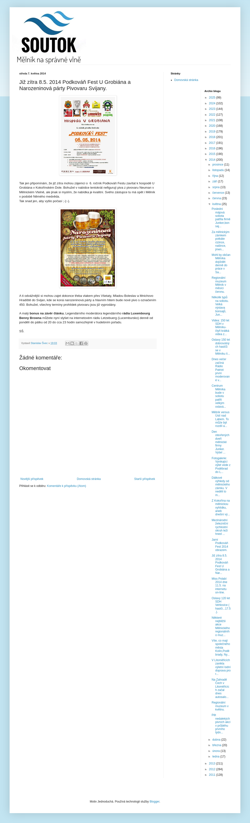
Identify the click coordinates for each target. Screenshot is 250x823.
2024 (212, 103)
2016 (212, 148)
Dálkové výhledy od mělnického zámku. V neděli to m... (221, 486)
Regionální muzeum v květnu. (220, 706)
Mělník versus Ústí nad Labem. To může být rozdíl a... (220, 419)
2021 (212, 120)
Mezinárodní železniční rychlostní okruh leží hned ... (220, 527)
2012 (212, 769)
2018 (212, 137)
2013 (212, 763)
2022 (212, 114)
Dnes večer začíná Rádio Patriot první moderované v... (221, 370)
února (216, 751)
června (217, 198)
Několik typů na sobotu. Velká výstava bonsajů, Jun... (220, 306)
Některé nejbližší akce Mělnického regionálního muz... (221, 626)
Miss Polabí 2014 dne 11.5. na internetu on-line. (219, 585)
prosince (218, 164)
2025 (212, 97)
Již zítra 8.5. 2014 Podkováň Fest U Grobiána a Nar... (220, 564)
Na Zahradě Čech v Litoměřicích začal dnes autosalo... (220, 688)
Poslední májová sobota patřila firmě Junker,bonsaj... (221, 217)
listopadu (218, 170)
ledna (216, 756)
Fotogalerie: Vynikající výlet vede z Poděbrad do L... (221, 465)
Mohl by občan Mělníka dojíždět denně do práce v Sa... (221, 263)
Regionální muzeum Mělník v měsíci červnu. (219, 284)
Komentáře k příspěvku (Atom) (66, 486)
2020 (212, 125)
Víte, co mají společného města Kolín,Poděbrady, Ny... (221, 647)
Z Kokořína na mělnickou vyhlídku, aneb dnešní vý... (221, 507)
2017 (212, 143)
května (217, 204)
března (217, 745)
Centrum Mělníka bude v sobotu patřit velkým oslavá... (219, 396)
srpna (216, 187)
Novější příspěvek (31, 479)
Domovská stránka (89, 479)
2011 (212, 775)
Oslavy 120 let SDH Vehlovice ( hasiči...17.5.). (221, 605)
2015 (212, 154)
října (215, 176)
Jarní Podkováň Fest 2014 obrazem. (220, 545)
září (215, 181)
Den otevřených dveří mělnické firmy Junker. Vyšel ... (220, 442)
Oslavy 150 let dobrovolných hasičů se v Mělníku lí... (221, 346)
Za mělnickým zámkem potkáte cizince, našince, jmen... (220, 240)
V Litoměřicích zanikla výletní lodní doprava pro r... (221, 667)
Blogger (154, 801)
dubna (216, 739)
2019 (212, 131)
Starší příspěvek (144, 479)
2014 (212, 159)
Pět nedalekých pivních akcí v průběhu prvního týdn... (221, 723)
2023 (212, 109)
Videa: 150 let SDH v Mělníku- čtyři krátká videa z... (220, 327)
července (218, 192)
